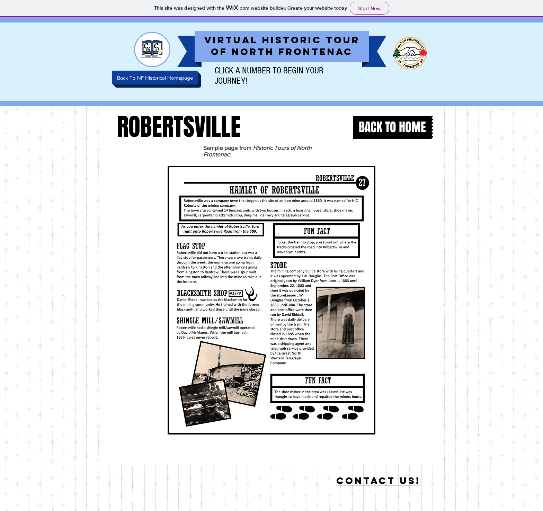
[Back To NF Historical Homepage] (155, 77)
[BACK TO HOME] (392, 127)
